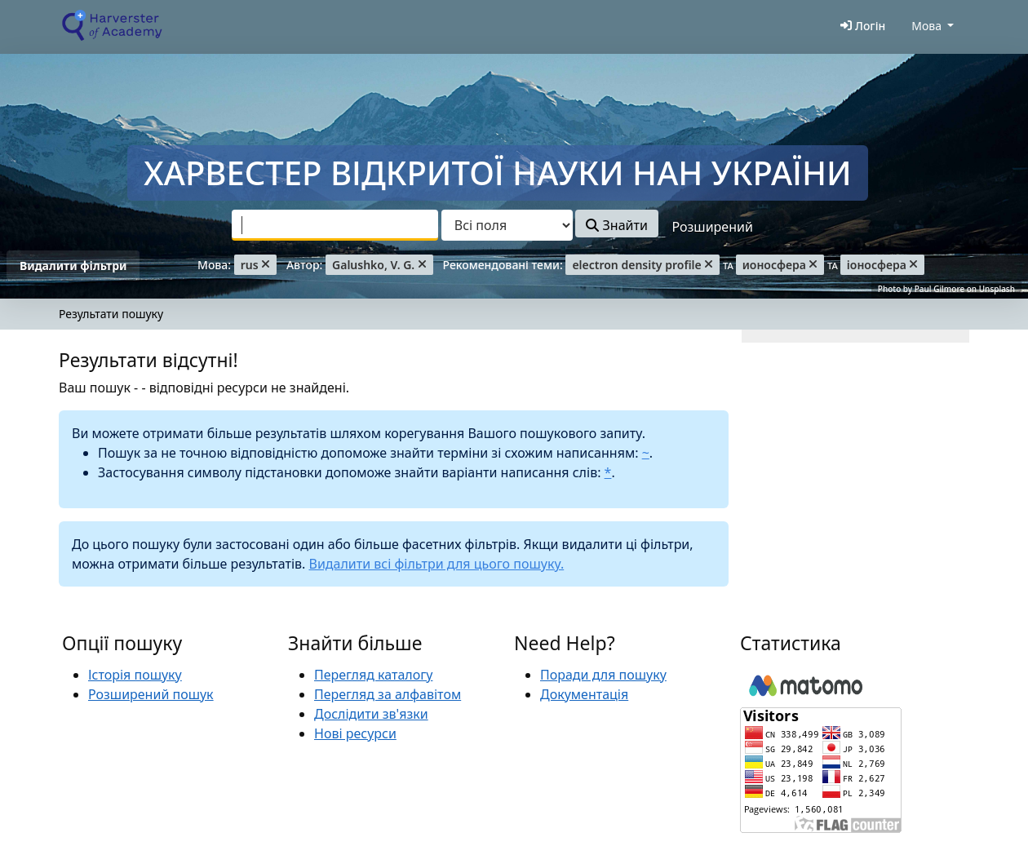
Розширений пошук (151, 694)
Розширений (712, 227)
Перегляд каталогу (373, 675)
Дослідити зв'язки (371, 714)
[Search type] (507, 225)
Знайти (616, 225)
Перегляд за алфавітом (387, 694)
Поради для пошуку (603, 675)
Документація (584, 694)
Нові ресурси (355, 733)
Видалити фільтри (73, 265)
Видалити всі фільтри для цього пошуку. (436, 564)
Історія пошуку (135, 675)
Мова (926, 25)
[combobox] (335, 225)
